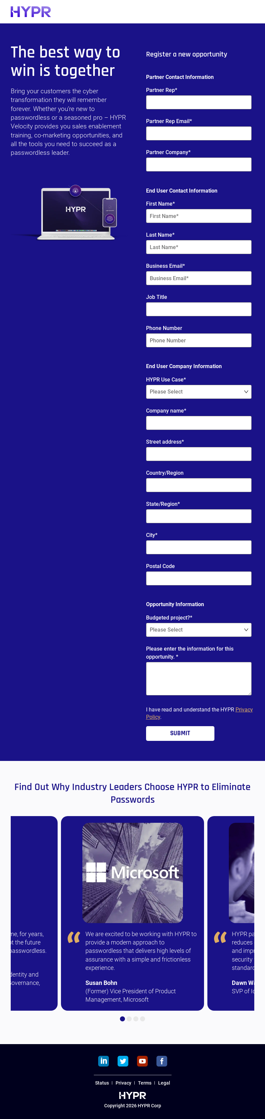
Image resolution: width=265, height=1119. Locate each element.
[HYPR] (31, 12)
